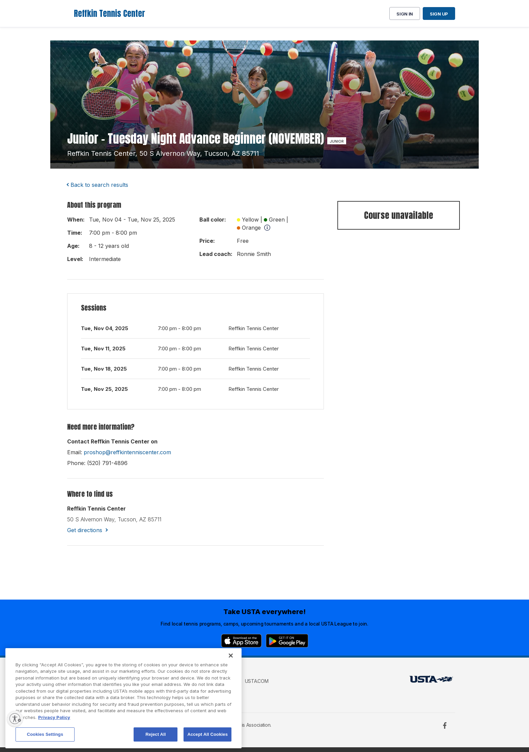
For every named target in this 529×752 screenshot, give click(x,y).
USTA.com (257, 681)
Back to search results (99, 184)
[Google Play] (287, 640)
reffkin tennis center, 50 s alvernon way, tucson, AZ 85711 (163, 153)
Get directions (84, 530)
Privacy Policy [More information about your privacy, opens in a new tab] (54, 740)
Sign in (404, 14)
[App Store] (241, 640)
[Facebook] (444, 725)
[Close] (230, 678)
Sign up (439, 14)
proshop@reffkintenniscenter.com (127, 452)
